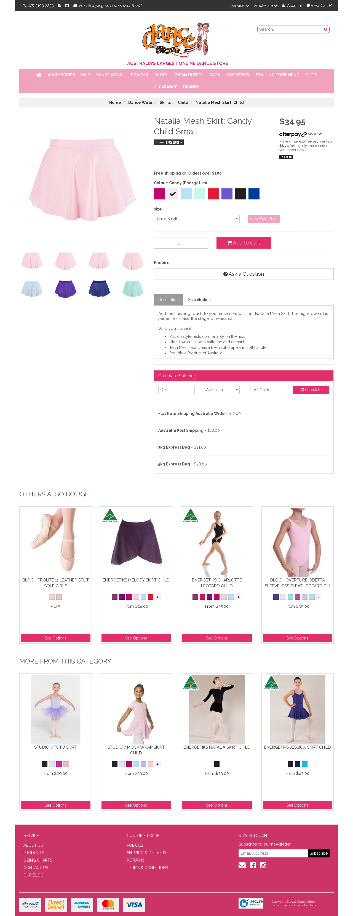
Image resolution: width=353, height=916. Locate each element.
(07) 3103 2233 (38, 5)
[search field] (290, 29)
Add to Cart (243, 243)
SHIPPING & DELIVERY (147, 853)
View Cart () (320, 5)
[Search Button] (326, 29)
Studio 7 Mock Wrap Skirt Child (136, 750)
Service (240, 5)
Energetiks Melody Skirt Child (136, 580)
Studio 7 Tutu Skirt (55, 747)
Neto (312, 905)
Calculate (311, 390)
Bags (214, 75)
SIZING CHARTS (37, 860)
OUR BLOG (33, 875)
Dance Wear (109, 75)
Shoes (161, 75)
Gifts (311, 75)
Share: (169, 142)
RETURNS (135, 860)
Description (168, 300)
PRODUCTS (33, 853)
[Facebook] (59, 5)
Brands (191, 87)
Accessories (61, 75)
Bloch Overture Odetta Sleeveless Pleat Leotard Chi (297, 583)
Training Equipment (277, 75)
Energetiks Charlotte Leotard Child (217, 583)
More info (301, 134)
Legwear (138, 75)
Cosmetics (237, 75)
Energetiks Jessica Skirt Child (297, 747)
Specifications (200, 300)
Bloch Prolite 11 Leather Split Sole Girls (55, 583)
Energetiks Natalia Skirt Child (216, 747)
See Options (55, 638)
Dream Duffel (188, 75)
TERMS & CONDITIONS (147, 867)
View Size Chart (264, 219)
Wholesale (265, 5)
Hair (85, 75)
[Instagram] (67, 5)
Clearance (165, 87)
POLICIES (135, 845)
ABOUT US (33, 845)
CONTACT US (35, 867)
